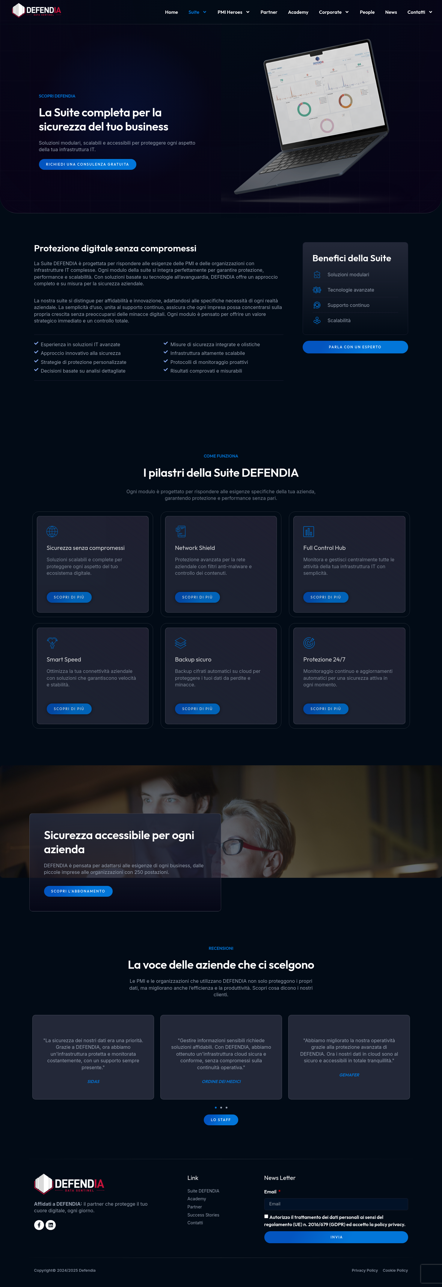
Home (171, 12)
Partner (269, 12)
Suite (197, 12)
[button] (216, 1111)
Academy (298, 12)
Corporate (334, 12)
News (391, 12)
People (367, 12)
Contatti (420, 12)
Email (270, 1195)
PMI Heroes (234, 12)
